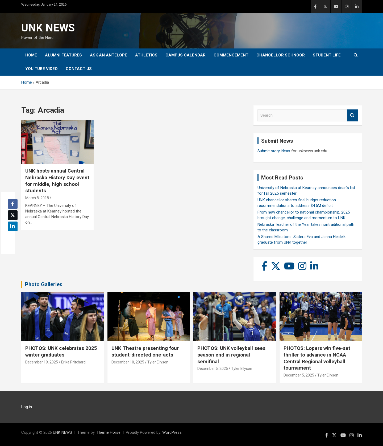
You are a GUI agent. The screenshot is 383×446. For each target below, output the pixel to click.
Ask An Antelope (108, 55)
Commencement (231, 55)
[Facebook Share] (13, 204)
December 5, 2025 (212, 368)
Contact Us (79, 68)
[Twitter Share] (13, 215)
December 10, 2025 (127, 362)
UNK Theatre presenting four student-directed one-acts (145, 351)
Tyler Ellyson (157, 362)
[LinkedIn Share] (13, 226)
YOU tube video (41, 68)
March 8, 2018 (37, 198)
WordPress (172, 432)
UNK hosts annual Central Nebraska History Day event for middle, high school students (57, 181)
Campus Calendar (185, 55)
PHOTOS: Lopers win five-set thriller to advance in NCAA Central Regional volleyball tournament (317, 358)
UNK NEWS (48, 28)
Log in (26, 406)
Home (31, 55)
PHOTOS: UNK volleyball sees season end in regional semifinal (231, 354)
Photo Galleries (44, 284)
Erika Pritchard (73, 362)
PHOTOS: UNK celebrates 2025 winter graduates (61, 351)
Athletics (146, 55)
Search (352, 115)
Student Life (327, 55)
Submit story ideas (273, 151)
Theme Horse (108, 432)
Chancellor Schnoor (280, 55)
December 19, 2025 (41, 362)
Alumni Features (63, 55)
